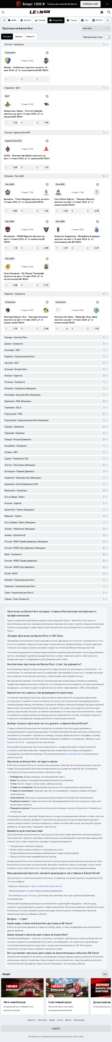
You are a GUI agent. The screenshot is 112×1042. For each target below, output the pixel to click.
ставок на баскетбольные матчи (45, 886)
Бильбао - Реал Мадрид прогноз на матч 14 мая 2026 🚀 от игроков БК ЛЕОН (26, 200)
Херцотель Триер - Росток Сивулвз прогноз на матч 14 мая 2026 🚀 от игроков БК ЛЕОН (23, 114)
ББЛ (7, 96)
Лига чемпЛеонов (15, 1002)
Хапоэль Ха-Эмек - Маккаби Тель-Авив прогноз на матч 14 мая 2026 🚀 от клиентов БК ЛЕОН (75, 320)
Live (27, 891)
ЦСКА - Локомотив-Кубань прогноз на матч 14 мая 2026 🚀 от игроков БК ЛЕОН (27, 157)
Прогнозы (42, 1020)
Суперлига (10, 52)
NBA (37, 739)
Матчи (68, 1020)
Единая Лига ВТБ (13, 141)
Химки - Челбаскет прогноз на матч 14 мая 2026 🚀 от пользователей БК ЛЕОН (26, 69)
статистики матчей (75, 754)
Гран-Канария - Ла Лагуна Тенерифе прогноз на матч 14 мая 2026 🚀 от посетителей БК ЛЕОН (24, 276)
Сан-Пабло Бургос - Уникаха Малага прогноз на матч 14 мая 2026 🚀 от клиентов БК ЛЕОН (74, 202)
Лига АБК (9, 184)
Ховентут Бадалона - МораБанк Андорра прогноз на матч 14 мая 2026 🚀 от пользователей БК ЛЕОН (77, 239)
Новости (31, 1020)
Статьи (60, 1020)
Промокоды (79, 1020)
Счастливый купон (60, 1002)
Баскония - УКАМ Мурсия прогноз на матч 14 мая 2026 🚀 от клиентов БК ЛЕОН (24, 239)
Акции (52, 1020)
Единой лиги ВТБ (15, 742)
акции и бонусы (29, 895)
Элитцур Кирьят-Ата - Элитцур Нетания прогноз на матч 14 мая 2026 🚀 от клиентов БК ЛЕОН (26, 320)
